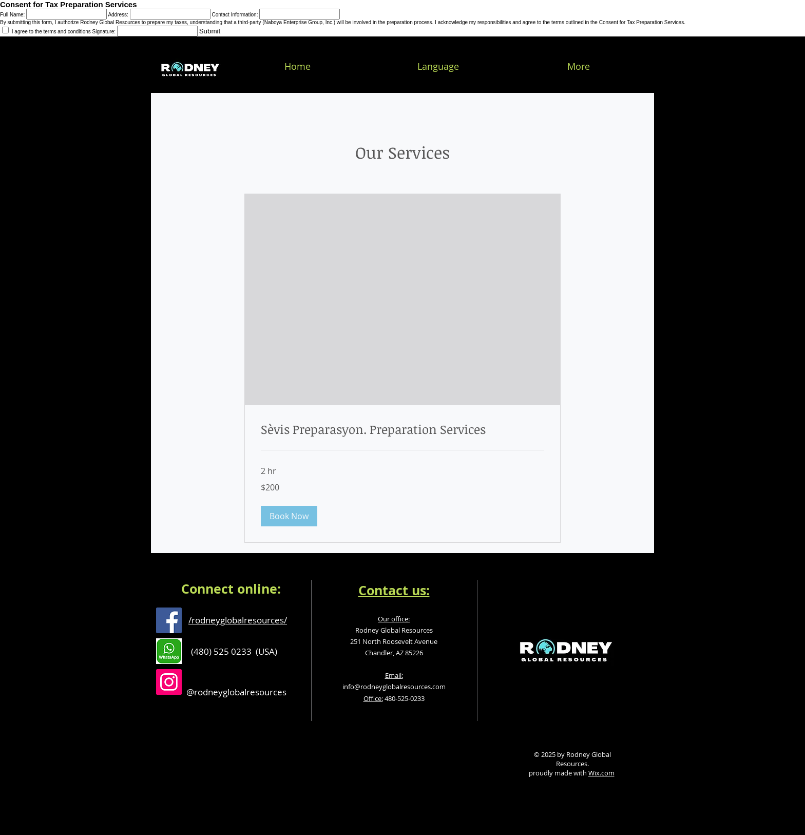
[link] (402, 429)
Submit (209, 31)
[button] (289, 516)
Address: (118, 14)
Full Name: (12, 14)
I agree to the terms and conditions (47, 31)
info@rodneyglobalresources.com (394, 686)
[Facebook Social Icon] (169, 620)
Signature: (104, 31)
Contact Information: (235, 14)
